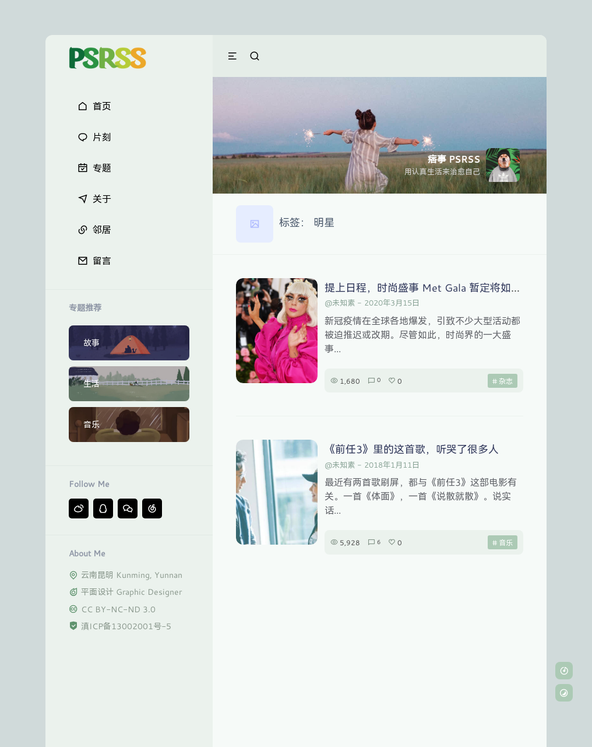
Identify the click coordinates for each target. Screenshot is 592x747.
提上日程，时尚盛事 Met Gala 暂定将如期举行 (433, 287)
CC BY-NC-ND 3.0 (118, 609)
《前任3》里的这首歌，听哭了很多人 (412, 449)
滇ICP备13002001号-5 (126, 626)
